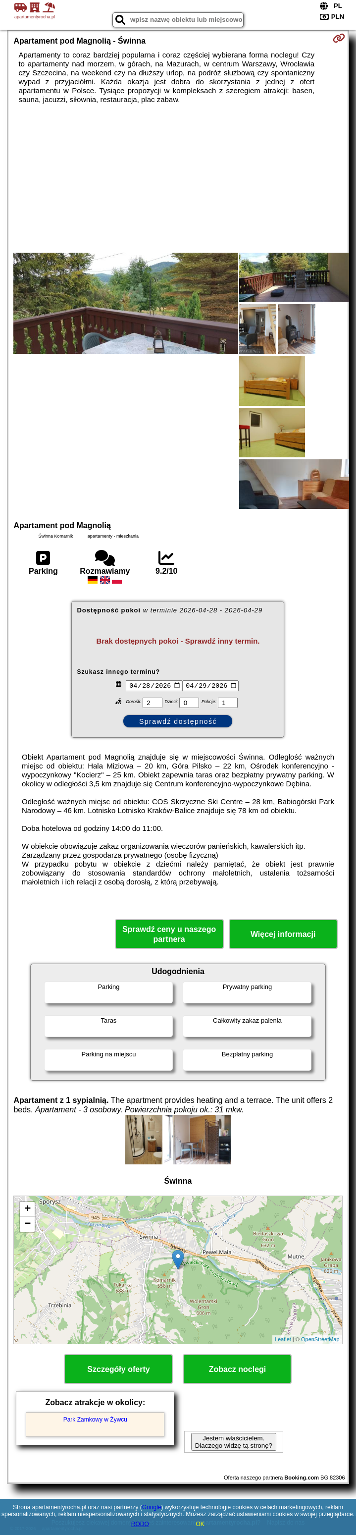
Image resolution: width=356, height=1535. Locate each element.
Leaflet (283, 1339)
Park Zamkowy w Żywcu (95, 1419)
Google (151, 1507)
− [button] (27, 1224)
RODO (140, 1524)
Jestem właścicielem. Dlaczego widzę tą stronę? (233, 1441)
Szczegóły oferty (118, 1369)
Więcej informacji (283, 934)
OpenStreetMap (320, 1339)
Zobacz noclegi (237, 1369)
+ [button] (27, 1209)
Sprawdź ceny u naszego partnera (169, 934)
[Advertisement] (177, 178)
